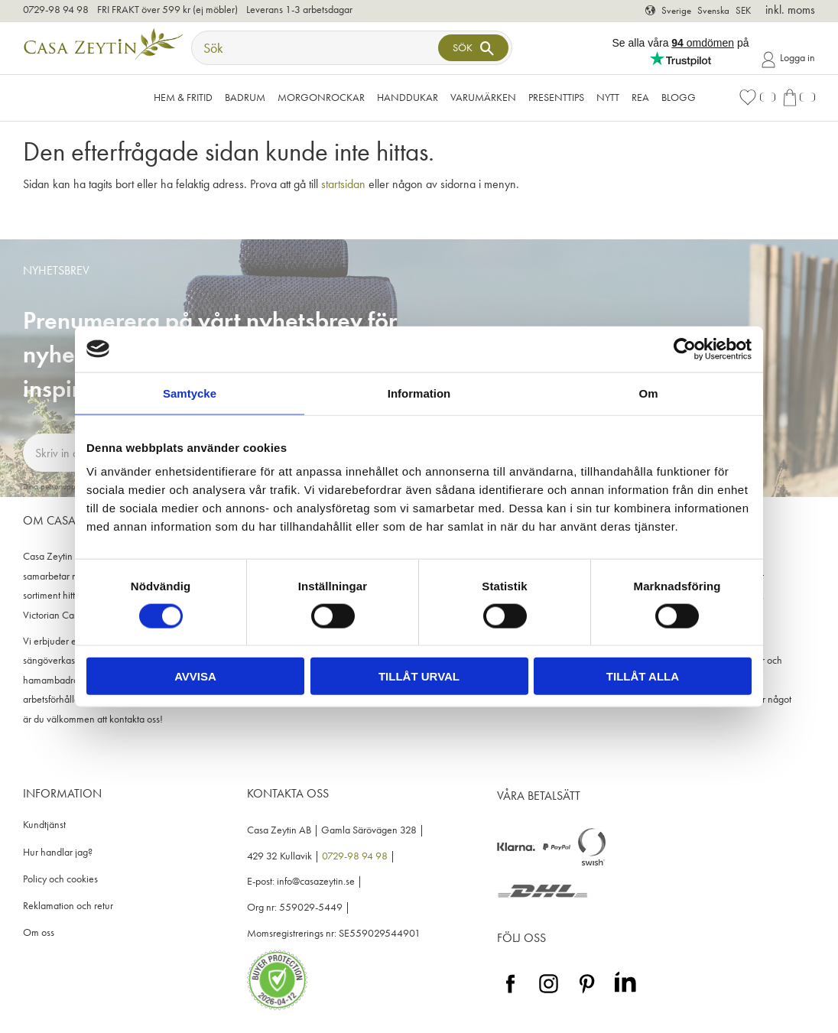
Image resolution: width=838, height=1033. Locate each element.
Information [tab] (419, 392)
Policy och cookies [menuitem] (60, 878)
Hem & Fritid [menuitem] (183, 97)
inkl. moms (790, 10)
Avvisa (195, 676)
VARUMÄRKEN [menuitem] (483, 97)
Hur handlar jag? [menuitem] (58, 852)
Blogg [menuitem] (678, 97)
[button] (757, 97)
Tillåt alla (642, 676)
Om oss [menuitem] (38, 932)
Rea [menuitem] (640, 97)
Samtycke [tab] (189, 392)
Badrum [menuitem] (245, 97)
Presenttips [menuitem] (556, 97)
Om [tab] (648, 392)
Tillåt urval (419, 676)
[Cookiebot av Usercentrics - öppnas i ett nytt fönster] (685, 348)
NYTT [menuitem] (607, 97)
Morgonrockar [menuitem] (321, 97)
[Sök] (473, 47)
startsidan (343, 184)
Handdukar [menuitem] (407, 97)
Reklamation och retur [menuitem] (68, 905)
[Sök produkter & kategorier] (316, 47)
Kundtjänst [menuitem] (44, 824)
